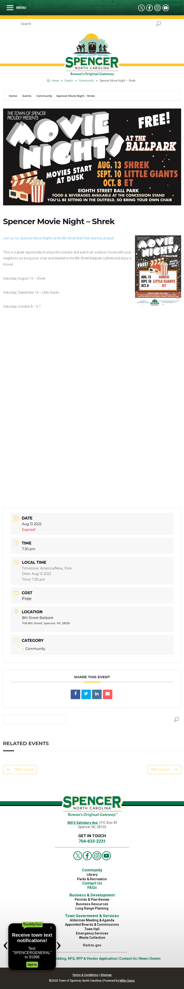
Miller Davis (127, 980)
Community (44, 96)
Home (13, 96)
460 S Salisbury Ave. (83, 823)
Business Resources (92, 904)
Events (26, 96)
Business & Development (92, 895)
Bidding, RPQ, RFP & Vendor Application (85, 958)
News (143, 958)
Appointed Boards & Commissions (92, 924)
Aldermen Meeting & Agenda (92, 920)
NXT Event (165, 769)
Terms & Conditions (85, 975)
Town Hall (92, 929)
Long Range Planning (92, 908)
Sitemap (106, 975)
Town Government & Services (92, 916)
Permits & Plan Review (92, 899)
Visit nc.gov (92, 945)
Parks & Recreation (92, 879)
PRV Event (19, 769)
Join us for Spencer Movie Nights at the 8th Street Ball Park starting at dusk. (58, 238)
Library (92, 874)
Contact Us (92, 883)
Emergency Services (92, 933)
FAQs (92, 887)
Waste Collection (92, 938)
